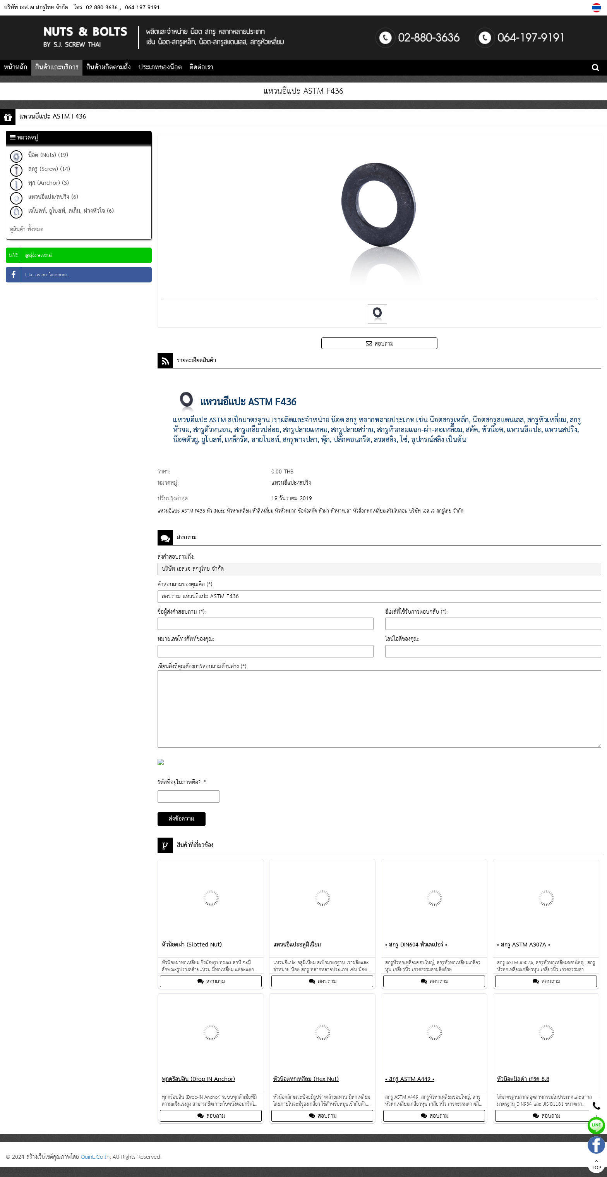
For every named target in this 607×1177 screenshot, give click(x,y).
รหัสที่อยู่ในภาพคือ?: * (182, 782)
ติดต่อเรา (201, 67)
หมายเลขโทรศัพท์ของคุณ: (186, 639)
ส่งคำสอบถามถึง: (176, 557)
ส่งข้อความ (181, 819)
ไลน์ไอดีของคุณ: (402, 639)
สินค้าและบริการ (57, 67)
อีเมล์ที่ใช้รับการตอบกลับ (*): (416, 612)
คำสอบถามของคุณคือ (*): (185, 584)
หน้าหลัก (15, 67)
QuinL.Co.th (95, 1157)
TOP (596, 1165)
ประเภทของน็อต (160, 67)
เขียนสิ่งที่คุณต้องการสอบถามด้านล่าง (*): (202, 666)
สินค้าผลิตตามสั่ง (108, 67)
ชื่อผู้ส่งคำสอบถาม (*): (182, 612)
